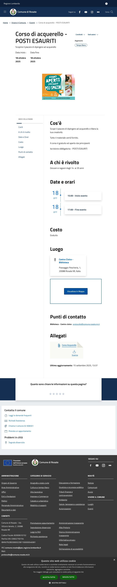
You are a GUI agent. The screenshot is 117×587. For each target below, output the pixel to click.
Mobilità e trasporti (38, 505)
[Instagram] (91, 12)
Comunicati (92, 487)
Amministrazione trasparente (71, 523)
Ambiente (63, 499)
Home (5, 22)
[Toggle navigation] (4, 11)
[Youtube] (84, 12)
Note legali (63, 544)
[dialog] (58, 572)
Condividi (81, 34)
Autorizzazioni (65, 508)
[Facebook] (78, 12)
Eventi (32, 22)
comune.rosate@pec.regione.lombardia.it (23, 547)
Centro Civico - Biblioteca (66, 261)
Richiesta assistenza (38, 536)
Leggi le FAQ (35, 532)
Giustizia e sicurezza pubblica (71, 487)
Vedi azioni (93, 34)
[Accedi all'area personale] (106, 3)
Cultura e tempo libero (39, 487)
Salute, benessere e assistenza (72, 504)
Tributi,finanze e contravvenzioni (66, 493)
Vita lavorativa (36, 491)
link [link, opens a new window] (82, 572)
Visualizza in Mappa (75, 291)
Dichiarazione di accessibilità (71, 548)
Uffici (3, 491)
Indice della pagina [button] (25, 119)
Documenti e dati (8, 509)
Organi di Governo (9, 482)
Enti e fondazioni (8, 496)
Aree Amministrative (10, 487)
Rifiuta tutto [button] (68, 577)
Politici (4, 500)
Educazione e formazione (69, 482)
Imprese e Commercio (39, 496)
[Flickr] (97, 12)
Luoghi (91, 504)
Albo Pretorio (64, 527)
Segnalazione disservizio (40, 527)
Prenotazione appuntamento (42, 523)
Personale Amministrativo (12, 505)
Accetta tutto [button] (49, 577)
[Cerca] (111, 11)
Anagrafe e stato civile (39, 482)
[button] (58, 583)
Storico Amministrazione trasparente (69, 534)
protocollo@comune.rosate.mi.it (86, 324)
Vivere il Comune (19, 22)
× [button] (114, 560)
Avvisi (90, 491)
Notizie (91, 482)
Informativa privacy (67, 539)
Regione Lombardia (12, 3)
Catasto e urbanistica (39, 500)
